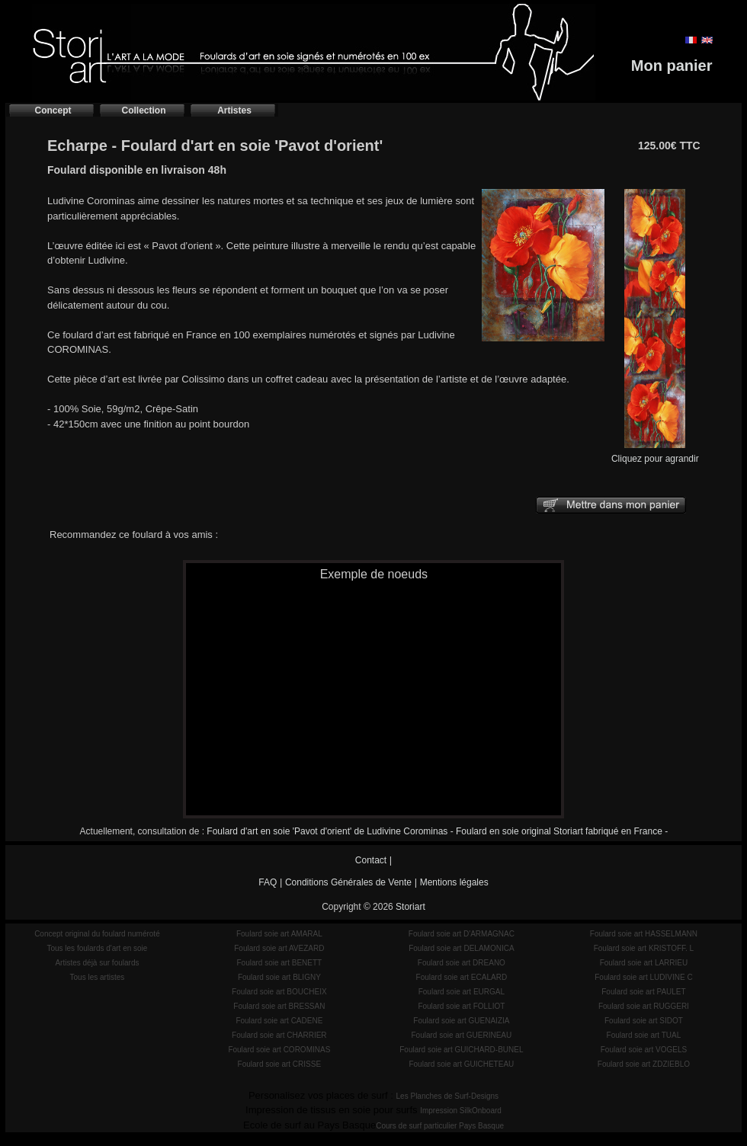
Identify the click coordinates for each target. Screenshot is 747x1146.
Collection (143, 110)
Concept (53, 110)
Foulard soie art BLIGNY (279, 977)
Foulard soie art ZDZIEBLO (644, 1064)
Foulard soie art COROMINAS (279, 1049)
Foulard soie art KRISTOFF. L (644, 948)
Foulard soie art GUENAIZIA (461, 1020)
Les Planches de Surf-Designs (447, 1096)
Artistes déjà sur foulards (97, 963)
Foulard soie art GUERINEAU (462, 1035)
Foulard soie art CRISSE (280, 1064)
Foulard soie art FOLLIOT (461, 1006)
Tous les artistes (97, 977)
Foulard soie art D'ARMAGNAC (462, 934)
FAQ (267, 882)
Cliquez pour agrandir (655, 453)
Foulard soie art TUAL (644, 1035)
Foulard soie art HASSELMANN (643, 934)
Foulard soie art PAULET (643, 992)
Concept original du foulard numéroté (97, 934)
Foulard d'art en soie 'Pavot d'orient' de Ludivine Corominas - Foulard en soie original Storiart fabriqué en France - (437, 831)
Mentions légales (454, 882)
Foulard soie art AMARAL (279, 934)
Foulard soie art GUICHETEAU (461, 1064)
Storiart (410, 906)
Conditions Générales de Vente (348, 882)
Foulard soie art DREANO (461, 963)
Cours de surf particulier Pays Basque (440, 1126)
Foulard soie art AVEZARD (279, 948)
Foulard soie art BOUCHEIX (279, 992)
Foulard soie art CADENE (279, 1020)
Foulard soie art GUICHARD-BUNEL (461, 1049)
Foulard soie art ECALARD (462, 977)
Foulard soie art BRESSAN (279, 1006)
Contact (370, 860)
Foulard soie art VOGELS (644, 1049)
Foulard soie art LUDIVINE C (643, 977)
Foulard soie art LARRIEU (644, 963)
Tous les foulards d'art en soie (96, 948)
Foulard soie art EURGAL (461, 992)
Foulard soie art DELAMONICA (461, 948)
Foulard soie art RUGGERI (643, 1006)
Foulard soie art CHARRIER (279, 1035)
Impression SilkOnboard (461, 1110)
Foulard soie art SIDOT (643, 1020)
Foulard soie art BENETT (279, 963)
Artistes (234, 110)
